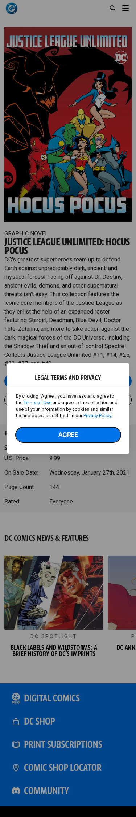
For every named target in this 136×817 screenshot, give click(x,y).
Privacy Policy (97, 415)
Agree (68, 434)
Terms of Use (37, 402)
